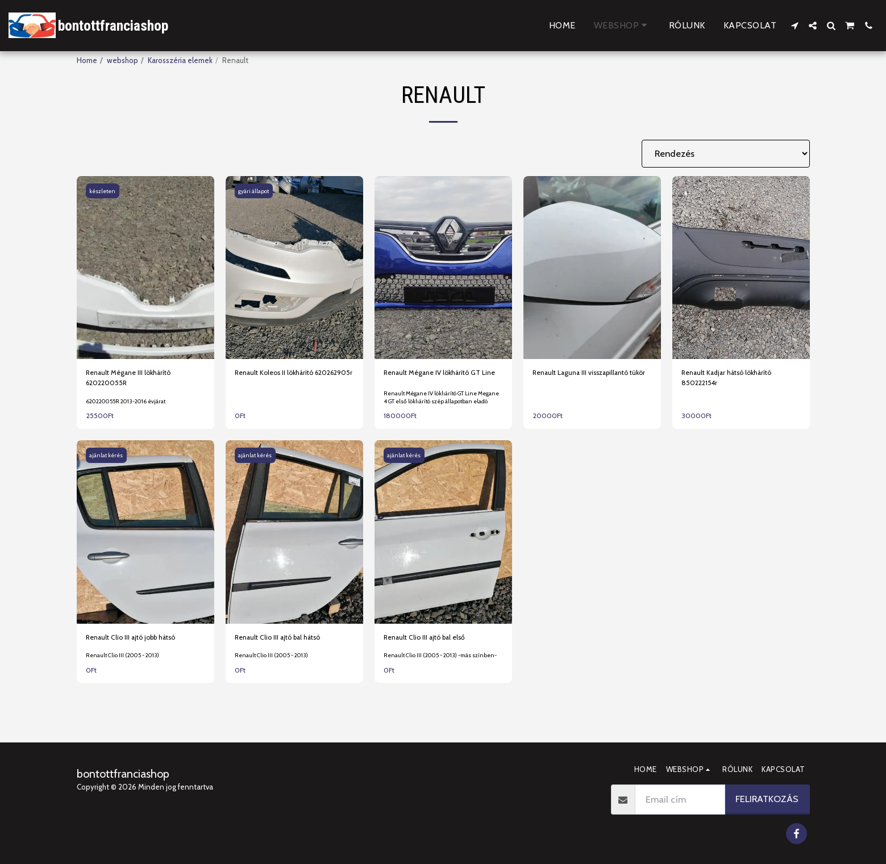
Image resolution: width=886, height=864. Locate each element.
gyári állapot (255, 191)
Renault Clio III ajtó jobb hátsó (135, 654)
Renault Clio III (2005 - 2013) (125, 680)
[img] (145, 268)
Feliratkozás (766, 798)
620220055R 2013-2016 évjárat (129, 409)
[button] (794, 25)
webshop (122, 60)
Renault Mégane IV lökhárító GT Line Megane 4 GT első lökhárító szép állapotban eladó (442, 411)
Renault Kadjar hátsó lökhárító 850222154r (731, 379)
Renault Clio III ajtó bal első (428, 654)
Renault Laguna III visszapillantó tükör (585, 379)
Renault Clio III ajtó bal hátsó (282, 654)
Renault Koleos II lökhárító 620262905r (278, 379)
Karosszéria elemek (180, 60)
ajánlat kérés (108, 472)
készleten (104, 191)
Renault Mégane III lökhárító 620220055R (132, 379)
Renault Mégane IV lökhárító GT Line (437, 379)
